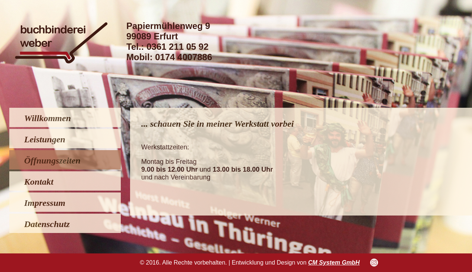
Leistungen (44, 139)
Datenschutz (47, 224)
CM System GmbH (334, 262)
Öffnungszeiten (52, 160)
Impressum (44, 203)
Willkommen (47, 118)
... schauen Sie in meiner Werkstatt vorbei (217, 124)
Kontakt (39, 182)
